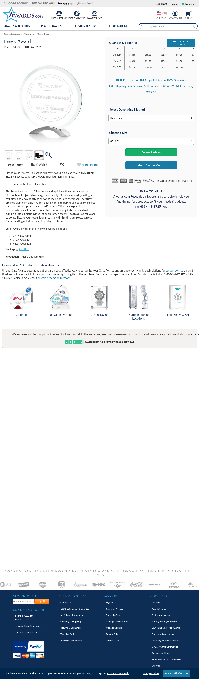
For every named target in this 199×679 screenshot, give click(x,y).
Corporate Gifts (120, 26)
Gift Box (24, 249)
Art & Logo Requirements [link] (72, 615)
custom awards (174, 270)
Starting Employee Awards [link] (164, 621)
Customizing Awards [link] (161, 615)
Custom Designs (86, 26)
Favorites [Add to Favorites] (90, 164)
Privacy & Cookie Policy (118, 673)
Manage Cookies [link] (114, 627)
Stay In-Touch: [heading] (25, 596)
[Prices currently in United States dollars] (159, 13)
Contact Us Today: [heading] (28, 609)
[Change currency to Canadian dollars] (164, 13)
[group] (162, 13)
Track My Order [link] (68, 634)
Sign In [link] (109, 602)
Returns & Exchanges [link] (70, 627)
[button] (14, 3)
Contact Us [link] (65, 602)
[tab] (15, 164)
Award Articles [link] (159, 608)
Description (15, 164)
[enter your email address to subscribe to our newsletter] (24, 601)
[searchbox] (168, 26)
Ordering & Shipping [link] (70, 621)
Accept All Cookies (176, 673)
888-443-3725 (24, 617)
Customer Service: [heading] (74, 596)
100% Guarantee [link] (74, 608)
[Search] (193, 26)
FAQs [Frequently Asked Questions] (62, 164)
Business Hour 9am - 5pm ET (29, 626)
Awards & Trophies (17, 26)
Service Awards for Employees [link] (166, 659)
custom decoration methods (54, 278)
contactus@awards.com (26, 632)
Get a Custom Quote (181, 43)
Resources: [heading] (159, 596)
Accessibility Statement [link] (71, 640)
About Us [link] (156, 602)
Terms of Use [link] (112, 640)
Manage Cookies (151, 673)
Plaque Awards (51, 26)
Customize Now (151, 152)
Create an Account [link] (115, 608)
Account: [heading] (112, 596)
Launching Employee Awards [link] (166, 627)
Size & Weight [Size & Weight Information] (39, 164)
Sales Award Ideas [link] (160, 653)
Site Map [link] (156, 665)
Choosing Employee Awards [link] (165, 640)
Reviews (126, 341)
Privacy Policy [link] (113, 634)
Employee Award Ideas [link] (163, 634)
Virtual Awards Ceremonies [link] (165, 646)
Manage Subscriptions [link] (117, 621)
